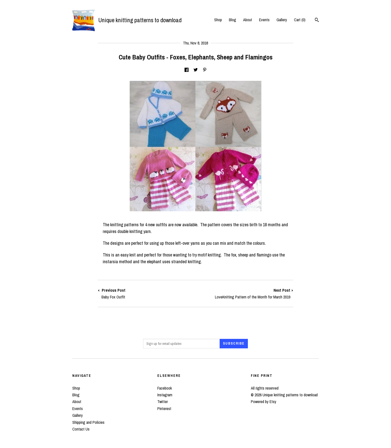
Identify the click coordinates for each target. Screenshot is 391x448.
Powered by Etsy (263, 401)
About (247, 19)
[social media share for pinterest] (205, 70)
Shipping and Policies (88, 422)
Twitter (162, 401)
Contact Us (81, 429)
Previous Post (147, 293)
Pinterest (164, 408)
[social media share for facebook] (187, 70)
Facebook (164, 388)
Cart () (299, 19)
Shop (218, 19)
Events (264, 19)
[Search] (317, 20)
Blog (232, 19)
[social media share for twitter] (196, 70)
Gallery (282, 19)
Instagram (164, 395)
